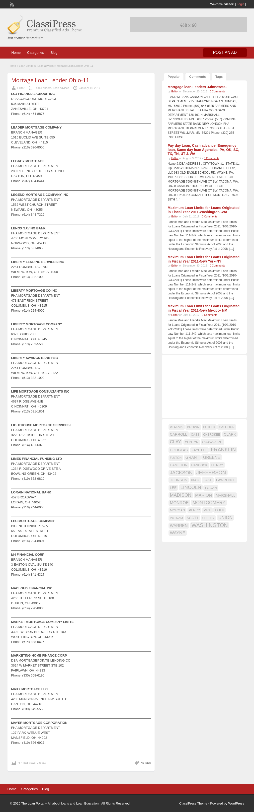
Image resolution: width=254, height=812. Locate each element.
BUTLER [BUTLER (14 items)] (209, 427)
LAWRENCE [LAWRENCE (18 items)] (226, 480)
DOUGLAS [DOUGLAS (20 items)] (179, 450)
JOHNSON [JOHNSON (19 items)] (178, 480)
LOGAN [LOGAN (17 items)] (211, 488)
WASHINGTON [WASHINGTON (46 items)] (209, 525)
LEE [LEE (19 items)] (173, 488)
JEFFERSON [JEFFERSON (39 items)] (211, 472)
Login (240, 4)
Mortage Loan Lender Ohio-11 (50, 80)
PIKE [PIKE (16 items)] (207, 510)
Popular (174, 76)
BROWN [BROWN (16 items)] (193, 427)
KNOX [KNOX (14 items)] (195, 480)
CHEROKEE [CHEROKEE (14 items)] (211, 434)
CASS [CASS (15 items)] (195, 434)
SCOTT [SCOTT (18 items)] (192, 518)
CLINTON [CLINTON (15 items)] (191, 442)
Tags (219, 76)
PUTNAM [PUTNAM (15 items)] (176, 518)
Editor (21, 87)
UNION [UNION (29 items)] (225, 517)
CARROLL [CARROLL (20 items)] (178, 434)
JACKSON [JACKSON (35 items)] (181, 472)
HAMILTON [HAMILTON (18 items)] (179, 465)
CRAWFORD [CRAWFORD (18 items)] (212, 442)
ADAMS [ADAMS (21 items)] (176, 427)
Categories (35, 53)
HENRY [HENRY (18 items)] (217, 465)
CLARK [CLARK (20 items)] (230, 434)
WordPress (236, 803)
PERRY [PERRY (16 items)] (194, 510)
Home (16, 53)
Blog (54, 53)
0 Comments (217, 91)
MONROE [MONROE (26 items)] (179, 502)
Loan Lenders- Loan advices (36, 65)
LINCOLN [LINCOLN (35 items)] (190, 487)
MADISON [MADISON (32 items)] (180, 495)
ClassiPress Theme (193, 803)
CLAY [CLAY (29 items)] (175, 441)
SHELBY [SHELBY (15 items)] (208, 518)
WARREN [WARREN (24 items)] (179, 525)
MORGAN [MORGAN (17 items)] (177, 510)
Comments (197, 76)
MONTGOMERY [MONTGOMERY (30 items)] (208, 502)
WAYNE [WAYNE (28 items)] (177, 532)
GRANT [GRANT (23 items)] (192, 457)
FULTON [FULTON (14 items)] (176, 458)
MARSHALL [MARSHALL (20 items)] (225, 495)
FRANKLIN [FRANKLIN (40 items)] (223, 449)
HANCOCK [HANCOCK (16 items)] (199, 465)
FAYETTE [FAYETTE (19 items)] (199, 450)
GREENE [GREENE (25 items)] (211, 457)
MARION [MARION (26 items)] (203, 495)
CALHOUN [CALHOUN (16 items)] (227, 427)
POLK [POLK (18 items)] (219, 510)
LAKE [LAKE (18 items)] (207, 480)
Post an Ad (225, 52)
